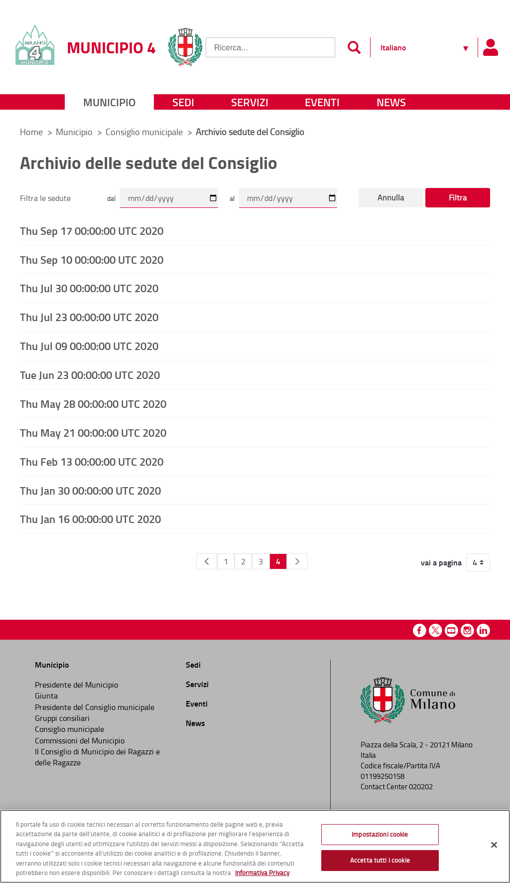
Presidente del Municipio (76, 684)
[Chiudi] (494, 845)
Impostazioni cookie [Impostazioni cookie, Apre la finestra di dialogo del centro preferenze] (380, 834)
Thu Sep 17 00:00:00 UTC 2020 (91, 230)
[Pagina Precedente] (206, 561)
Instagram (467, 630)
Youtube (451, 630)
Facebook (419, 630)
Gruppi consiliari (62, 717)
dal (111, 198)
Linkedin (483, 630)
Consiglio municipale (145, 132)
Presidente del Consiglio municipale (94, 707)
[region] (255, 846)
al (232, 198)
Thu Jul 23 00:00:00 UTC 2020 (89, 317)
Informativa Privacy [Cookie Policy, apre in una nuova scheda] (262, 872)
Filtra (458, 197)
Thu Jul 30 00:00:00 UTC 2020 (89, 288)
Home (31, 132)
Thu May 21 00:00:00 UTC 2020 (93, 432)
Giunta (46, 695)
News (391, 102)
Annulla (391, 197)
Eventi (322, 102)
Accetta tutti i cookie (380, 860)
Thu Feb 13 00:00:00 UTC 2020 (91, 461)
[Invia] (354, 47)
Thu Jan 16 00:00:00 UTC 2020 (90, 519)
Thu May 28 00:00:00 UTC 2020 (93, 403)
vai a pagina (441, 562)
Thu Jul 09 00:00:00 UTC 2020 (89, 345)
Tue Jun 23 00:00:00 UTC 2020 (90, 374)
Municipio (109, 102)
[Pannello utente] (490, 47)
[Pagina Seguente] (297, 561)
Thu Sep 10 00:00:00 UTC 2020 (91, 259)
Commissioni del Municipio (80, 740)
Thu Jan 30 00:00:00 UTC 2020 (90, 490)
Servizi (249, 102)
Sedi (183, 102)
